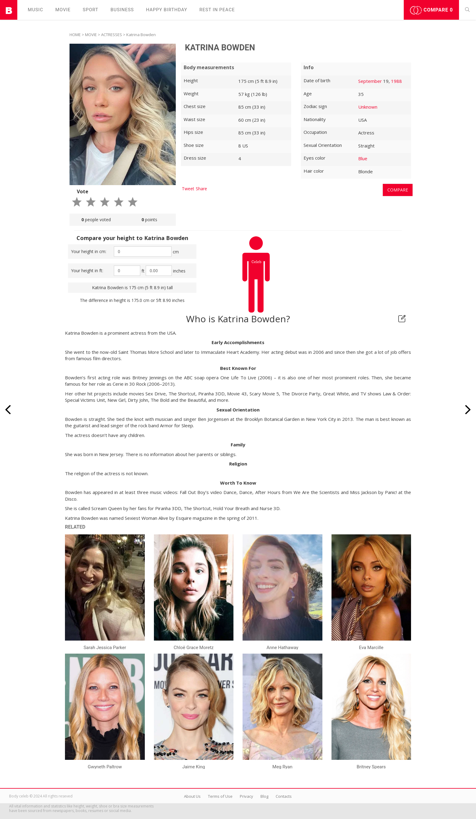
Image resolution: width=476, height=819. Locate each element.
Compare (431, 10)
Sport (90, 9)
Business (122, 9)
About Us (192, 796)
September (370, 81)
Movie (62, 9)
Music (35, 9)
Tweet (188, 188)
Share (201, 188)
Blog (264, 796)
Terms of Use (220, 796)
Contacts (284, 796)
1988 (396, 81)
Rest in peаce (217, 9)
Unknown (367, 107)
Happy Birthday (166, 9)
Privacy (246, 796)
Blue (362, 158)
